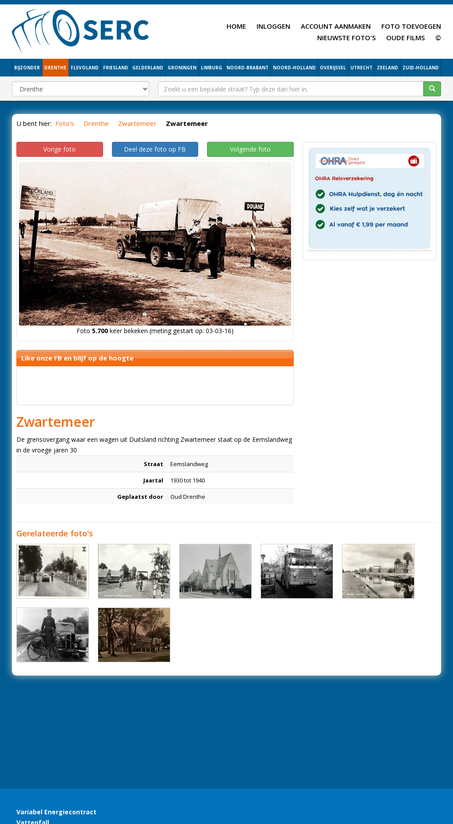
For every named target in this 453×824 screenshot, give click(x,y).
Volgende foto (250, 149)
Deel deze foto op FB (155, 149)
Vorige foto (59, 149)
